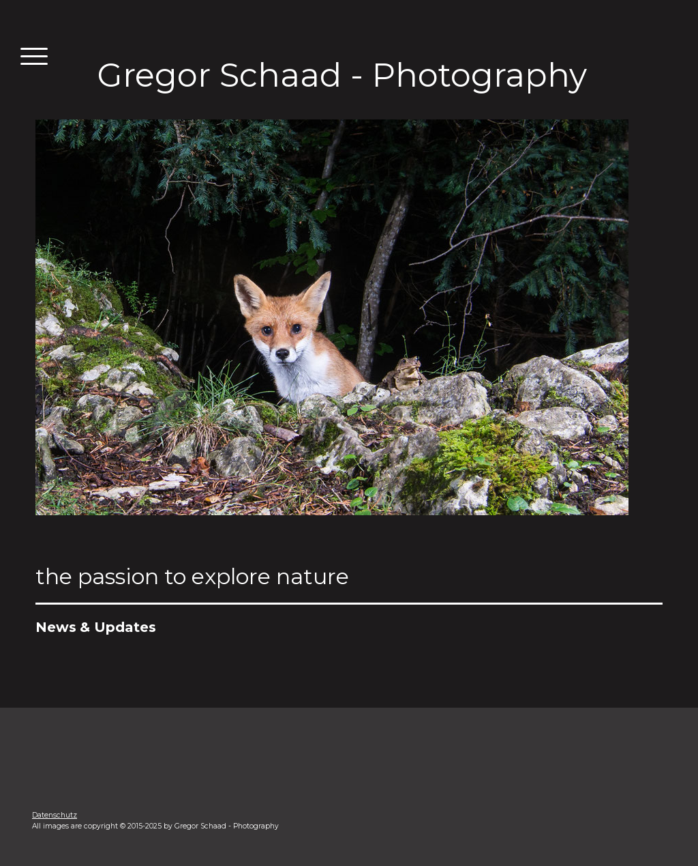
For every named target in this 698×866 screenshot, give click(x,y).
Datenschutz (54, 815)
